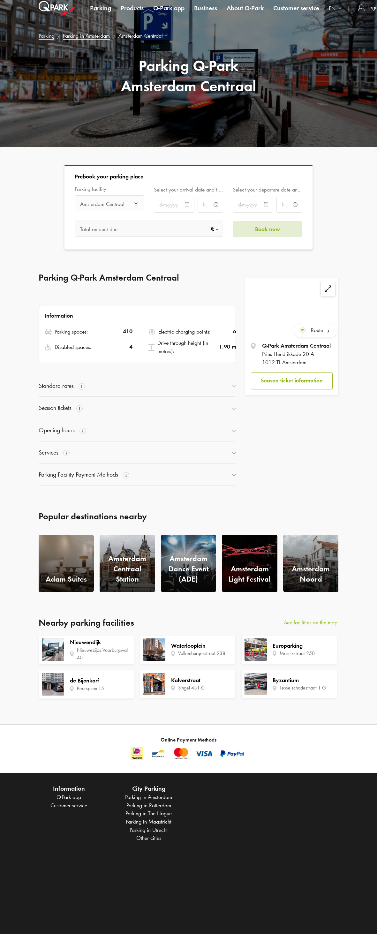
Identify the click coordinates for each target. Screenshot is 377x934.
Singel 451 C (191, 688)
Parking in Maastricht (148, 821)
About (245, 14)
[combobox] (336, 15)
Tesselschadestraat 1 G (303, 688)
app (169, 14)
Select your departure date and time (267, 189)
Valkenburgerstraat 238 (201, 653)
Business (205, 14)
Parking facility (90, 189)
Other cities (148, 837)
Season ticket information (292, 380)
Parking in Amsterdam (86, 35)
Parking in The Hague (148, 813)
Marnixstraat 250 (297, 653)
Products (132, 14)
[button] (291, 380)
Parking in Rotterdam (148, 805)
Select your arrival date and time (188, 189)
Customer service (296, 14)
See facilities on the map (310, 622)
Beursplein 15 (90, 688)
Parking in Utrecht (149, 829)
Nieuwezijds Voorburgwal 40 (102, 653)
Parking (100, 14)
